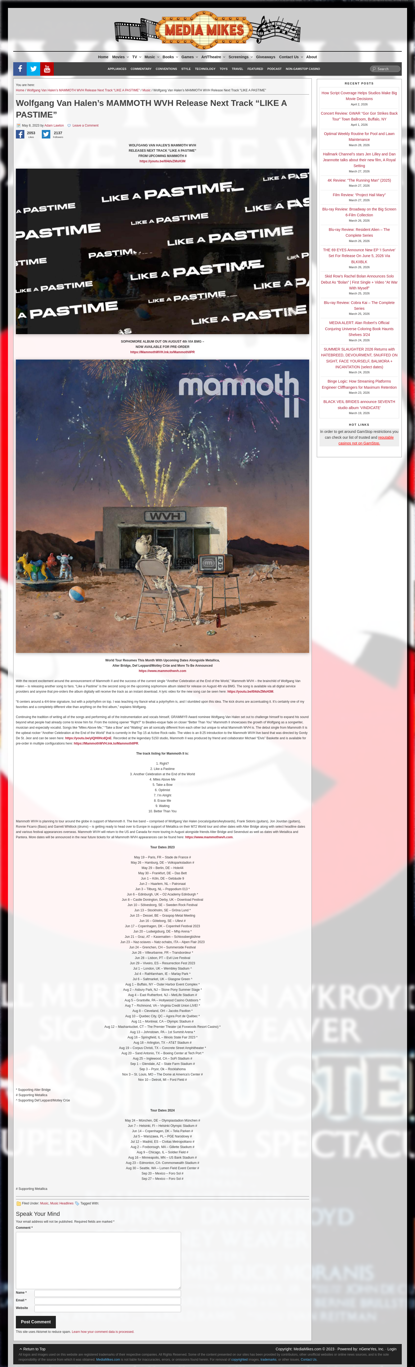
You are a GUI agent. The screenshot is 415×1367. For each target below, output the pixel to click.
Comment (24, 1228)
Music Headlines (62, 1203)
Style (186, 68)
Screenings (241, 57)
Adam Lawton (54, 125)
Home (103, 57)
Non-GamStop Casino (303, 68)
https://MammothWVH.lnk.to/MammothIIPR (106, 743)
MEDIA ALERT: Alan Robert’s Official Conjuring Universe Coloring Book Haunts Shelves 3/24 (359, 329)
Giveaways (265, 57)
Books (171, 57)
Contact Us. (309, 1359)
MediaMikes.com (307, 1349)
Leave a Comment (85, 125)
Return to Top (34, 1349)
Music (152, 57)
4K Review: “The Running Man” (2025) (359, 180)
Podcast (274, 68)
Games (190, 57)
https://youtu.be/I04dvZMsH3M (250, 691)
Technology (205, 68)
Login (391, 1349)
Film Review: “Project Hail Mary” (359, 195)
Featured (255, 68)
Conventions (166, 68)
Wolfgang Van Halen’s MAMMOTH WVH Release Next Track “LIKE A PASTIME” (83, 90)
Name (21, 1292)
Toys (224, 68)
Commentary (141, 68)
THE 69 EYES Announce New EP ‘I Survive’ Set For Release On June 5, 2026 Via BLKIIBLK (359, 256)
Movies (121, 57)
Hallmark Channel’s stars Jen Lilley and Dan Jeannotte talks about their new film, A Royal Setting (359, 160)
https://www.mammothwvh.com (162, 671)
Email (21, 1300)
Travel (237, 68)
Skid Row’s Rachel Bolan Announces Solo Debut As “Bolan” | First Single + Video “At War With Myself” (359, 282)
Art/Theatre (213, 57)
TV (137, 57)
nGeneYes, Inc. (371, 1349)
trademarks (268, 1359)
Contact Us (291, 57)
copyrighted (239, 1359)
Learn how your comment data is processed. (103, 1332)
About (311, 57)
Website (22, 1308)
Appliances (117, 68)
